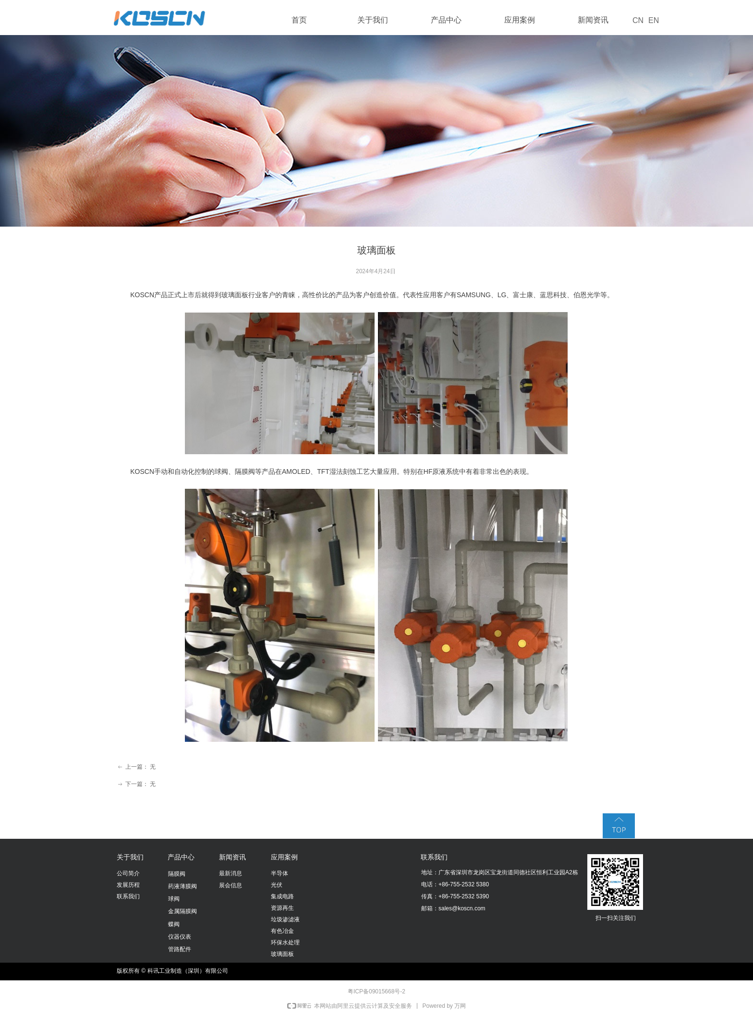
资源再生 (282, 908)
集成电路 (282, 896)
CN (638, 20)
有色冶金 (282, 931)
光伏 (276, 885)
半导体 (279, 873)
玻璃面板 (282, 954)
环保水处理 (285, 942)
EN (653, 20)
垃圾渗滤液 (285, 919)
